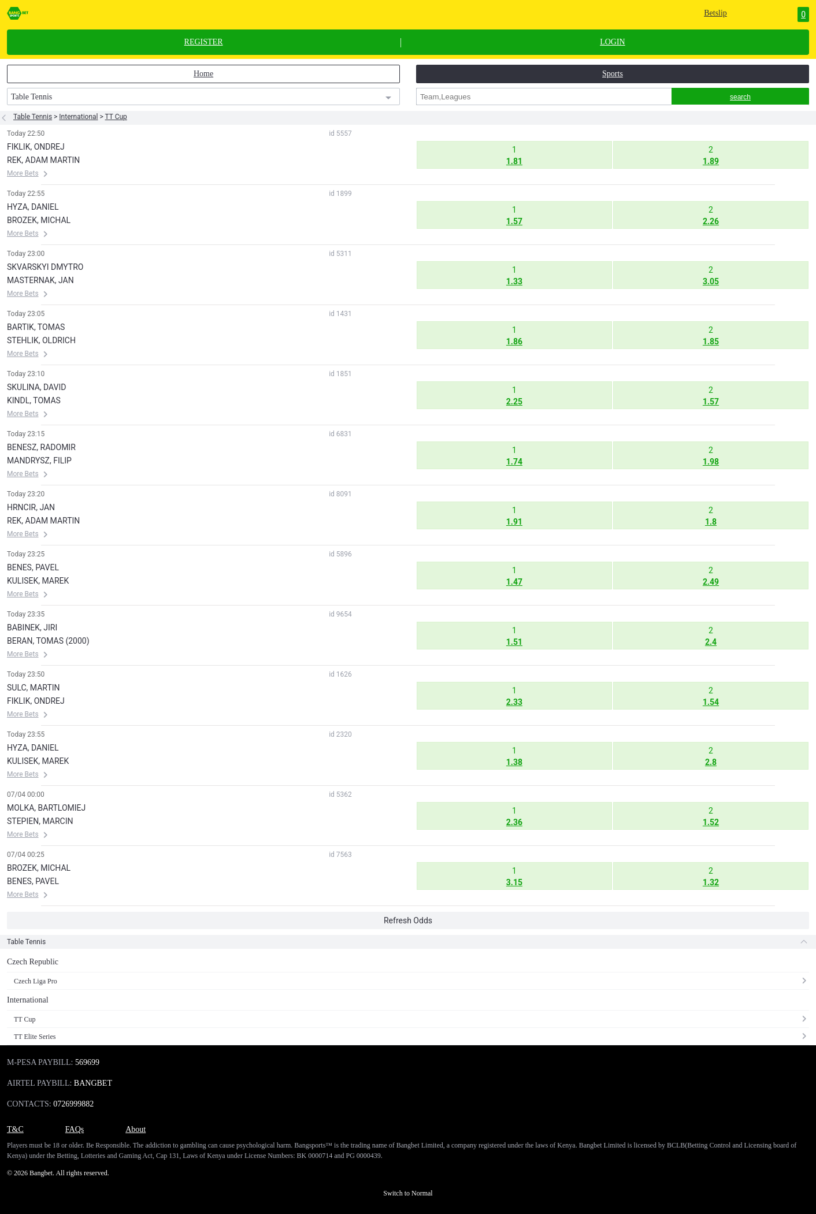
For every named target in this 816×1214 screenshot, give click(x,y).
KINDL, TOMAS (34, 400)
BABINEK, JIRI (32, 627)
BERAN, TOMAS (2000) (48, 640)
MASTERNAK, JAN (40, 280)
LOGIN (612, 42)
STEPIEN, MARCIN (40, 821)
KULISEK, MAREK (38, 580)
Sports (612, 73)
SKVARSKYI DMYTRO (45, 267)
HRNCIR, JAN (31, 507)
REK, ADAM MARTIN (43, 160)
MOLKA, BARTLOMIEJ (46, 807)
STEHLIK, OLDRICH (41, 340)
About (135, 1129)
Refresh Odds (408, 920)
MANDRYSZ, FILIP (39, 460)
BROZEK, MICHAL (39, 220)
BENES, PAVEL (33, 567)
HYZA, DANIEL (33, 206)
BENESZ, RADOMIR (41, 447)
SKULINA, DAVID (36, 387)
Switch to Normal (407, 1193)
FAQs (74, 1129)
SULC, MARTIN (33, 687)
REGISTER (203, 42)
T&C (15, 1129)
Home (203, 73)
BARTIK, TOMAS (36, 327)
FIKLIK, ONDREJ (36, 146)
